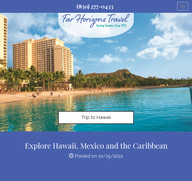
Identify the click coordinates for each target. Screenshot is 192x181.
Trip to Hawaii (96, 117)
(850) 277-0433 (95, 6)
